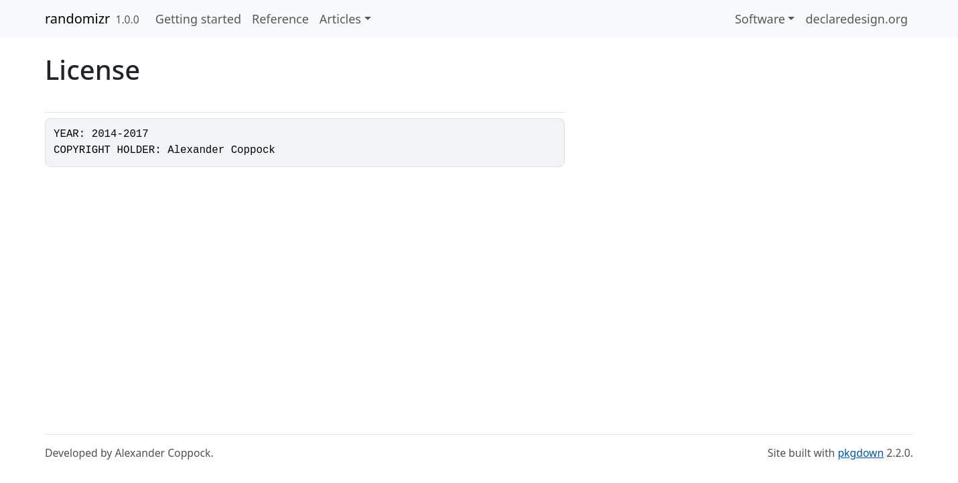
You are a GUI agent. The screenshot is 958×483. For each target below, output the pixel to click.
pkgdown (860, 452)
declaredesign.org (856, 19)
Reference (280, 19)
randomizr (77, 18)
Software (760, 19)
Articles (340, 19)
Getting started (198, 19)
